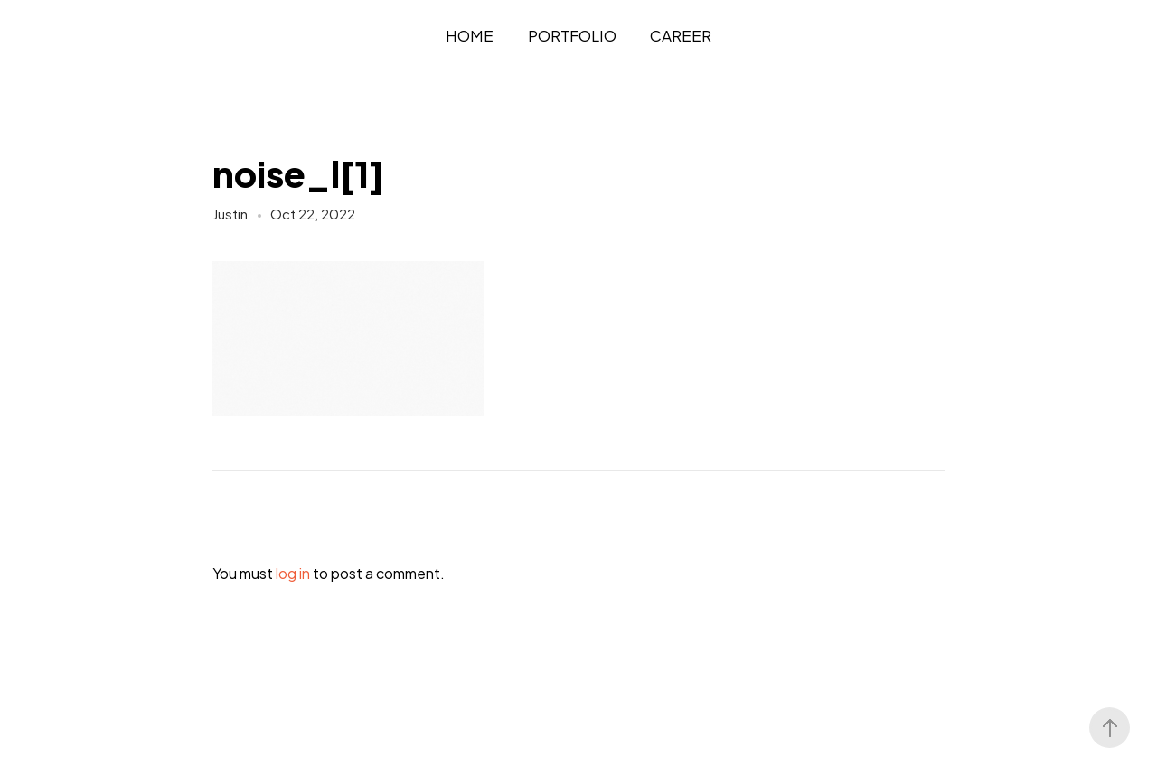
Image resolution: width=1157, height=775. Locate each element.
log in (293, 573)
